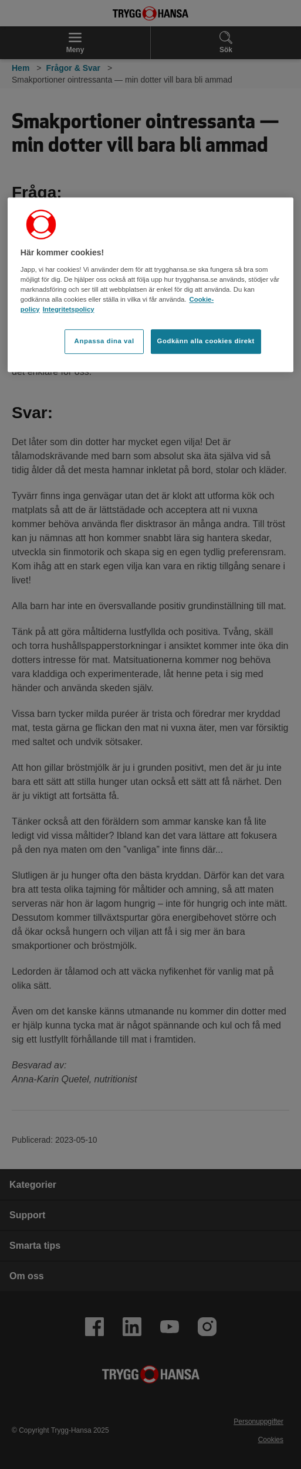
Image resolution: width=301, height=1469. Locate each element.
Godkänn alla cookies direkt (206, 340)
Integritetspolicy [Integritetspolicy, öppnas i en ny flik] (68, 309)
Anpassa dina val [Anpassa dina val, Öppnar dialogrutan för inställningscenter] (104, 340)
